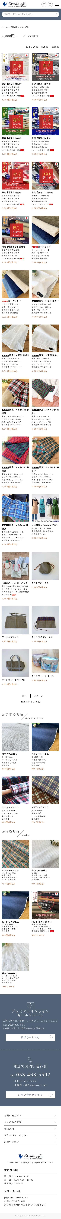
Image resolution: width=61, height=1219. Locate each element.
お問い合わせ (11, 1142)
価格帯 (14, 27)
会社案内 (9, 1129)
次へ (36, 696)
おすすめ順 (32, 47)
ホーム (5, 27)
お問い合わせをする (30, 1094)
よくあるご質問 (13, 1122)
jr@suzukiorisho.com (16, 1197)
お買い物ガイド (13, 1115)
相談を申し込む (30, 1037)
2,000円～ (25, 27)
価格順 (44, 47)
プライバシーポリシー (16, 1135)
